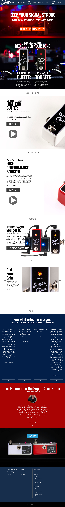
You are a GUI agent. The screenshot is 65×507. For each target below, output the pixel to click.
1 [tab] (30, 295)
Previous (5, 280)
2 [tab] (32, 295)
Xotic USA (37, 476)
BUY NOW (32, 435)
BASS (18, 3)
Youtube (36, 472)
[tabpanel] (32, 279)
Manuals (23, 474)
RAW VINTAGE (29, 2)
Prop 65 (9, 474)
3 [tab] (34, 295)
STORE (34, 3)
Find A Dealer (13, 123)
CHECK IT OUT (25, 29)
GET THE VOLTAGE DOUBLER (18, 248)
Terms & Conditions (12, 469)
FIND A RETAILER (38, 29)
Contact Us (23, 472)
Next (60, 280)
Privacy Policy (10, 472)
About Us (23, 469)
